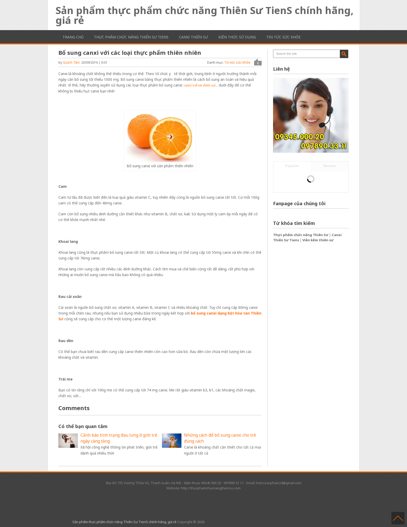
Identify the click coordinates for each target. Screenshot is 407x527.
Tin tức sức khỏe (283, 37)
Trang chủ (73, 37)
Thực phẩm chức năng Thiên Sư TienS (131, 37)
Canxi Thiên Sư (193, 37)
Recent (330, 165)
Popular (292, 165)
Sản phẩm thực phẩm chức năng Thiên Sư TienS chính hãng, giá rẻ (205, 15)
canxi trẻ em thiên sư (199, 85)
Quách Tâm (71, 62)
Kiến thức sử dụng (237, 37)
